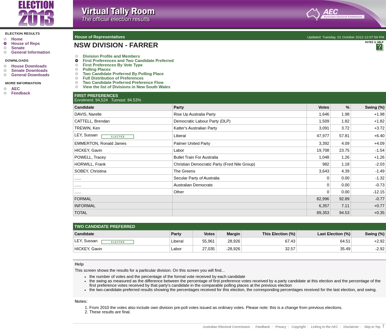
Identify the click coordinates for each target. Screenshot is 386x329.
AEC (15, 88)
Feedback (20, 93)
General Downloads (30, 75)
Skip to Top (375, 327)
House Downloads (29, 66)
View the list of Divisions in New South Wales (126, 87)
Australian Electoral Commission (226, 327)
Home (17, 39)
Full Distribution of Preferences (113, 78)
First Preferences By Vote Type (113, 65)
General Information (30, 52)
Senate (18, 48)
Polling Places (97, 69)
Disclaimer (351, 327)
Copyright (299, 327)
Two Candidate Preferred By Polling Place (123, 73)
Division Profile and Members (111, 56)
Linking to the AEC (324, 327)
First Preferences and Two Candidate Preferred (128, 60)
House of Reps (25, 43)
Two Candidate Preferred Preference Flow (123, 82)
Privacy (280, 327)
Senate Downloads (29, 70)
